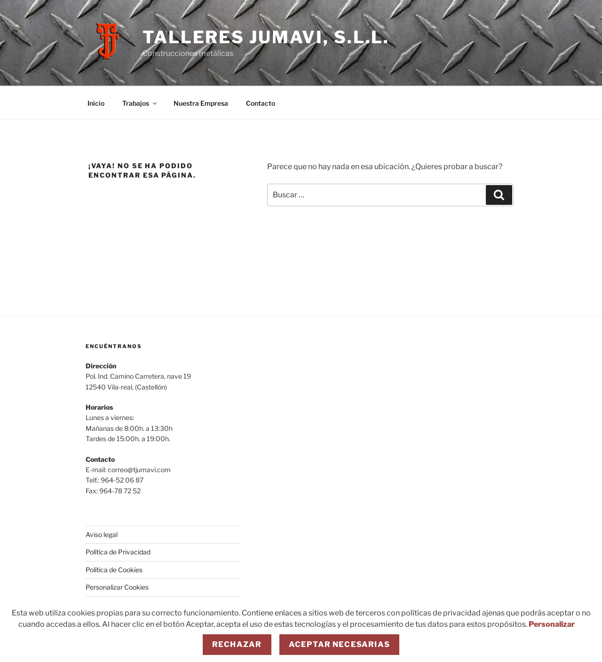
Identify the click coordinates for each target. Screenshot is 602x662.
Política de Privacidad (118, 552)
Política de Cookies (114, 570)
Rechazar (237, 644)
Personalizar (552, 624)
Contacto (260, 103)
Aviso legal (102, 534)
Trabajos (140, 103)
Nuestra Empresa (201, 103)
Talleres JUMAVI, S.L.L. (266, 37)
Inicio (95, 103)
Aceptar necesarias (339, 644)
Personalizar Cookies (117, 587)
